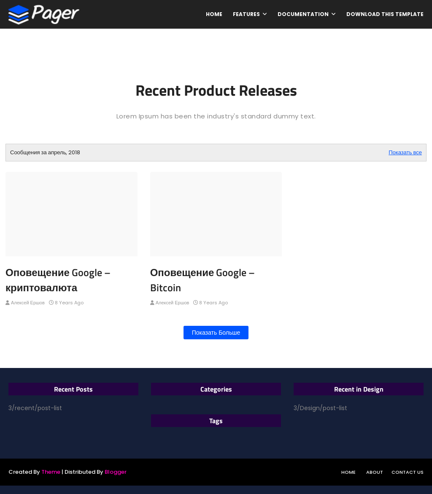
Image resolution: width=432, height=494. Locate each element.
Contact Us (408, 472)
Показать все (405, 152)
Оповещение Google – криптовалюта (58, 280)
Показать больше (216, 332)
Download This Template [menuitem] (385, 14)
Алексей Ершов (28, 302)
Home (348, 472)
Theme (50, 472)
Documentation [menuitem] (303, 14)
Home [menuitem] (214, 14)
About (374, 472)
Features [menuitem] (246, 14)
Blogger (116, 472)
